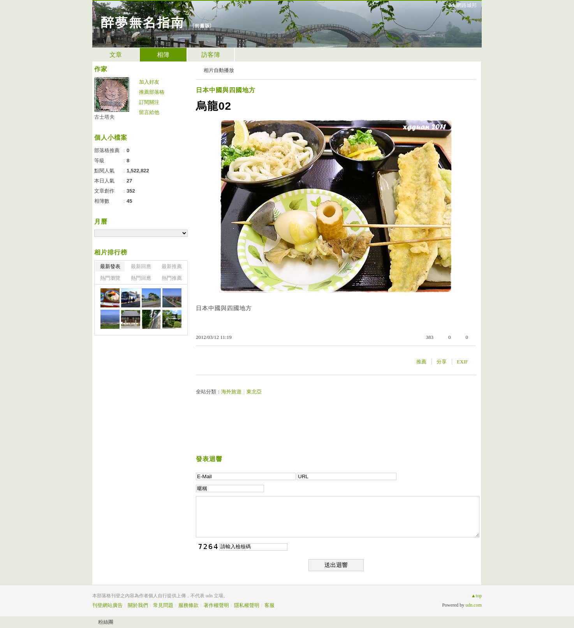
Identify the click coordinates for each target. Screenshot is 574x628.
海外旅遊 (231, 392)
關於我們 (138, 605)
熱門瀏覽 (110, 278)
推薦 (421, 362)
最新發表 (110, 266)
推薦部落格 (151, 92)
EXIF (462, 362)
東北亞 (254, 392)
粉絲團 (105, 622)
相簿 (163, 54)
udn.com (473, 605)
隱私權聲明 (246, 605)
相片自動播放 (219, 70)
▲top (476, 595)
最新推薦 (172, 266)
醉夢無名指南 (142, 22)
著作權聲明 (216, 605)
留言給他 (149, 112)
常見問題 (163, 605)
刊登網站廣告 (107, 605)
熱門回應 (141, 278)
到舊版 (202, 25)
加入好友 (149, 82)
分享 (442, 362)
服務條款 (188, 605)
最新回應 (141, 266)
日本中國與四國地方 (225, 90)
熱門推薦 (172, 278)
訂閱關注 (149, 102)
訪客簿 (210, 54)
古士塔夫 (104, 117)
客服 (269, 605)
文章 (115, 54)
